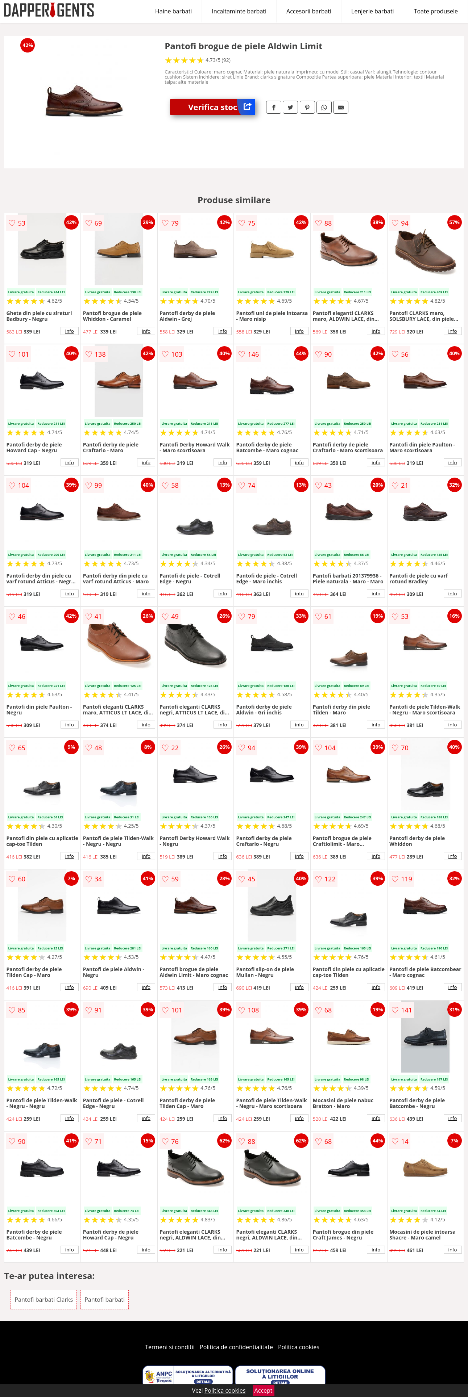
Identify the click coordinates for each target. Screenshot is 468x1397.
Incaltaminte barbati (239, 11)
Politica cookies (298, 1347)
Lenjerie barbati (372, 11)
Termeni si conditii (170, 1347)
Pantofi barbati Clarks (44, 1300)
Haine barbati (173, 11)
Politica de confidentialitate (236, 1347)
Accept (263, 1390)
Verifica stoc (221, 107)
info (69, 331)
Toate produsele (436, 11)
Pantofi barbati (104, 1300)
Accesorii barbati (308, 11)
